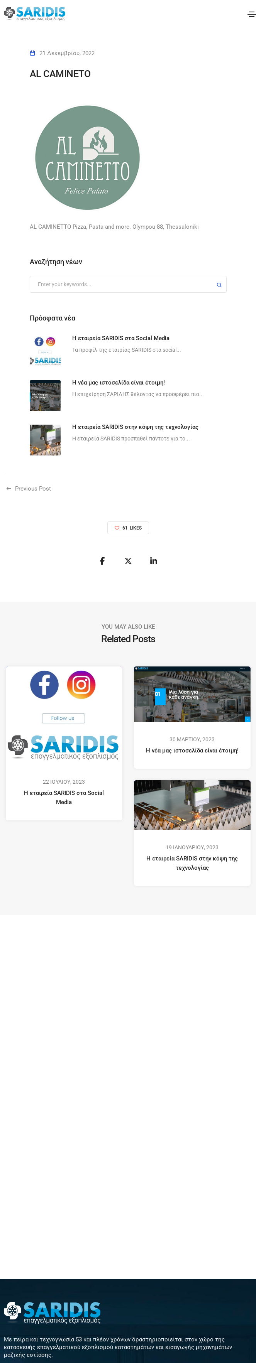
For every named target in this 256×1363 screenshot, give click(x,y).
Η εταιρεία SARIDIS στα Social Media (64, 797)
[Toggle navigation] (252, 14)
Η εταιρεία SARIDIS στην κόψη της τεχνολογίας (192, 863)
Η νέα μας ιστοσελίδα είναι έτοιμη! (192, 750)
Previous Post (33, 488)
